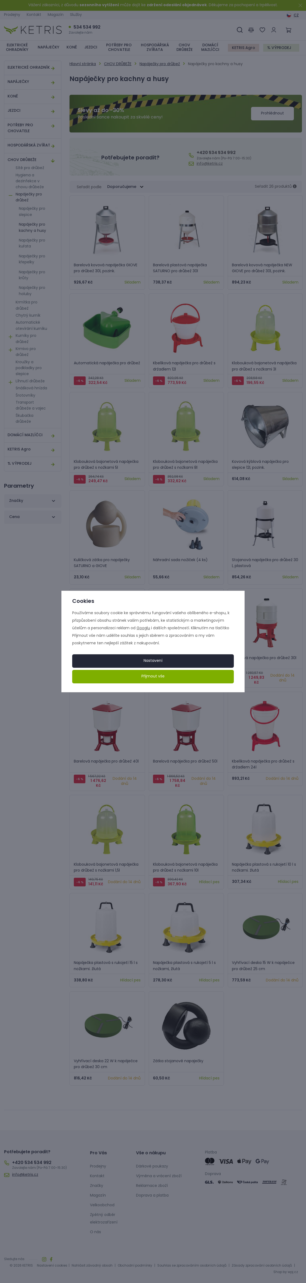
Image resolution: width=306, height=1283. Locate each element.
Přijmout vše (153, 676)
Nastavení (153, 661)
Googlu (143, 628)
